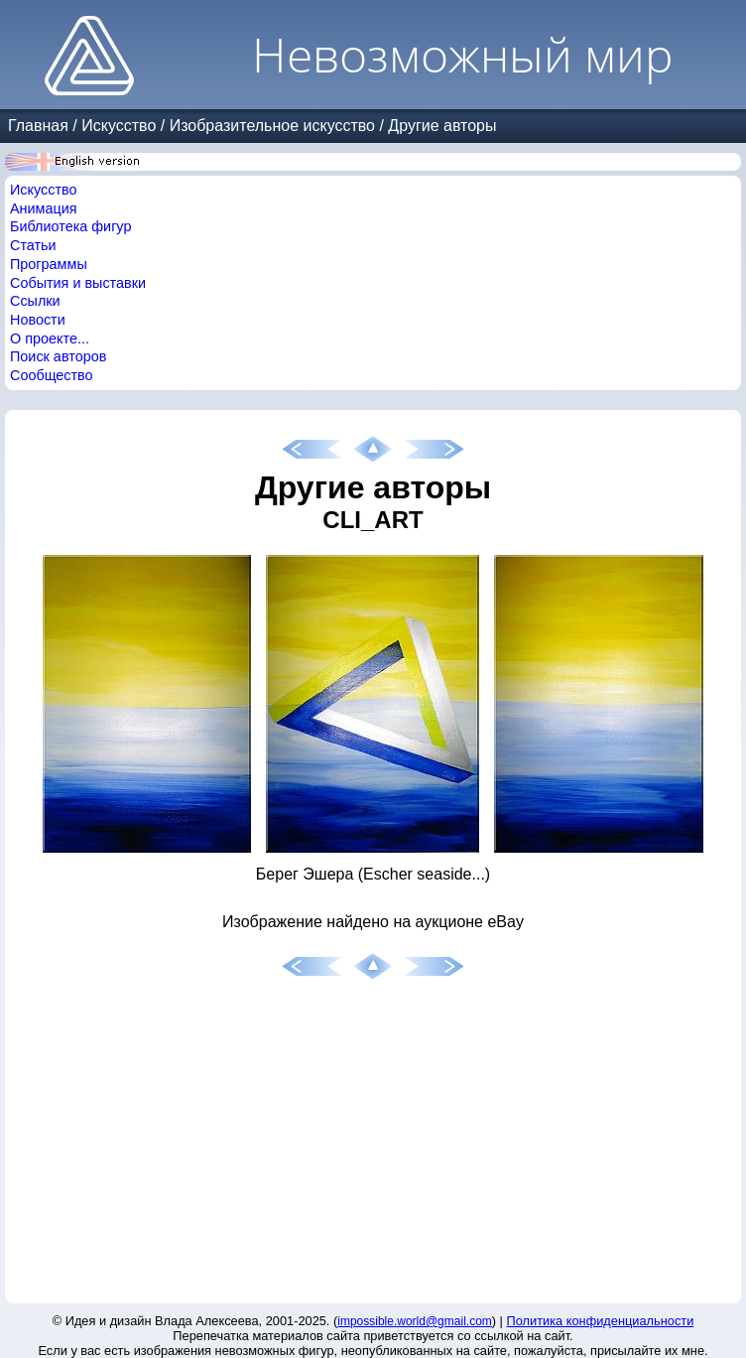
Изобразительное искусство (272, 125)
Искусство (118, 125)
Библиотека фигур (70, 226)
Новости (37, 320)
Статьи (33, 245)
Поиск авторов (58, 356)
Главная (38, 125)
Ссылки (35, 301)
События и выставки (78, 283)
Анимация (43, 208)
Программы (48, 264)
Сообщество (51, 375)
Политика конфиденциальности (600, 1320)
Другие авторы (442, 125)
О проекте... (49, 338)
